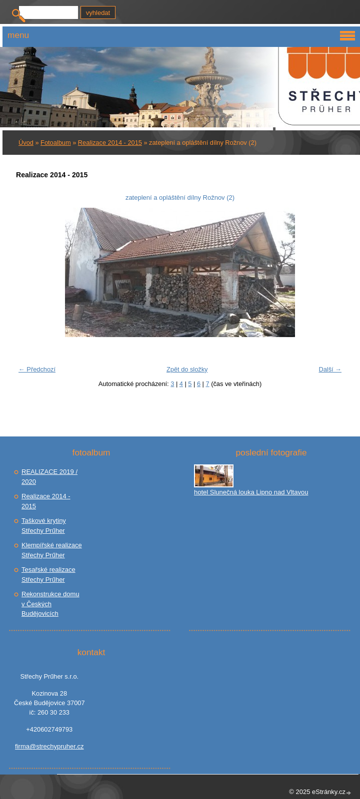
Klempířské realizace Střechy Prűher (52, 550)
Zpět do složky (187, 369)
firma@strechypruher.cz (49, 746)
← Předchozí (37, 369)
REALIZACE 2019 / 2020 (50, 476)
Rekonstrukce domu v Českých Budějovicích (51, 603)
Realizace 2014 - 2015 (110, 142)
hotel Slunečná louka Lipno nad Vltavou (251, 492)
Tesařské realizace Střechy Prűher (49, 574)
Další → (330, 369)
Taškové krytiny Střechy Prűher (44, 525)
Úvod (26, 142)
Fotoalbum (55, 142)
